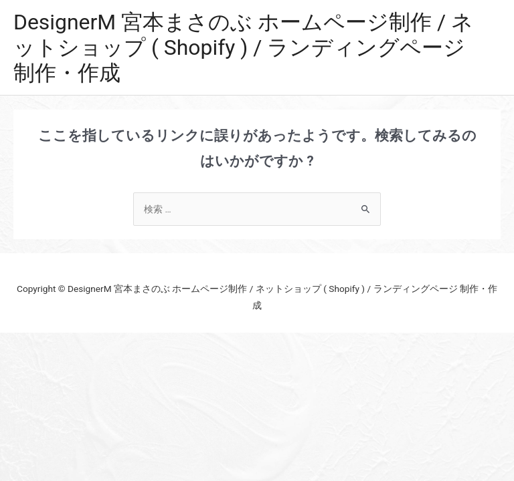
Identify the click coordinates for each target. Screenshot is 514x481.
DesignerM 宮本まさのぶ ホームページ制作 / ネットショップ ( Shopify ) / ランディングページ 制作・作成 (243, 47)
